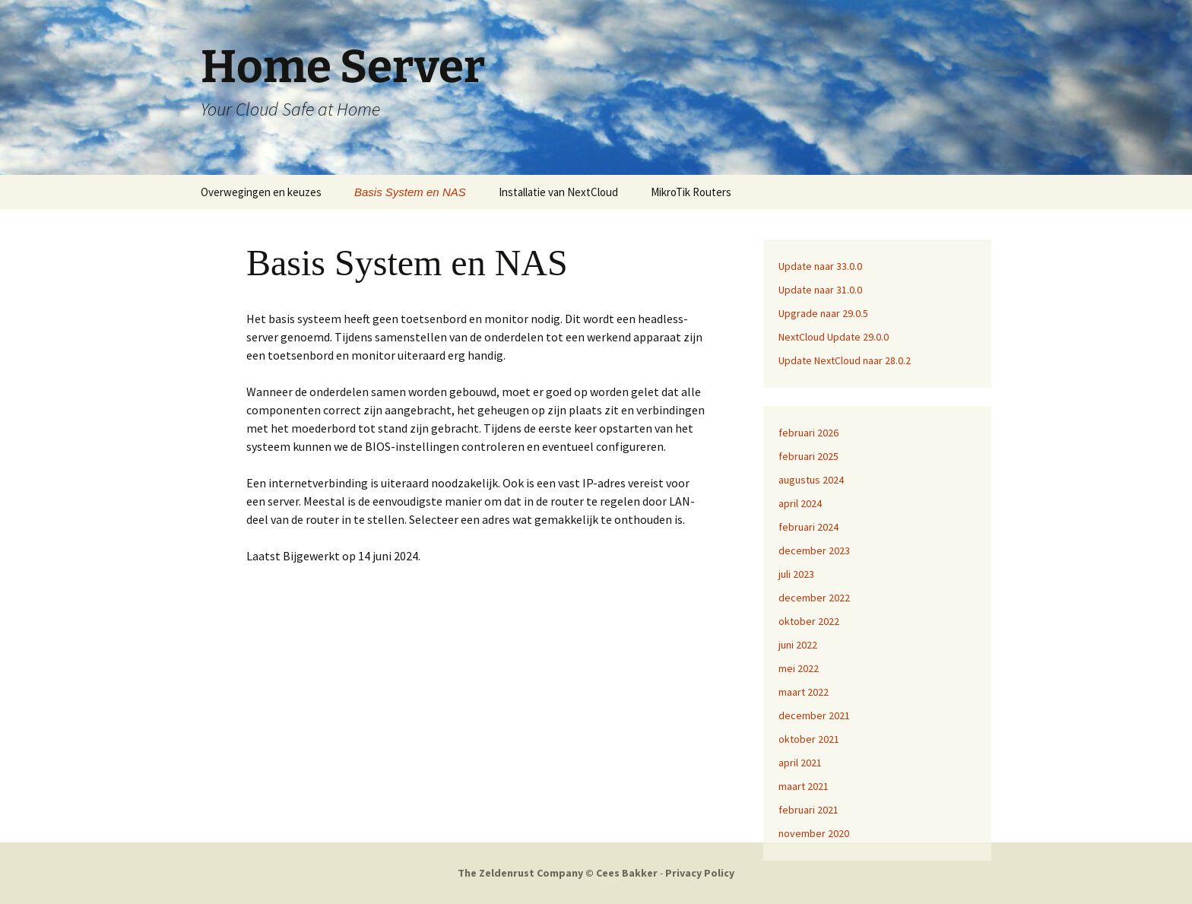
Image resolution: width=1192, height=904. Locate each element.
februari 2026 (808, 432)
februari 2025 (808, 456)
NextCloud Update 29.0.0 (833, 337)
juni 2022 (797, 645)
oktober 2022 (808, 621)
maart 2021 (803, 786)
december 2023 (814, 550)
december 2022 (814, 597)
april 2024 (800, 503)
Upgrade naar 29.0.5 (823, 313)
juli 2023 (796, 574)
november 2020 (813, 833)
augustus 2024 (811, 480)
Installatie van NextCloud (558, 192)
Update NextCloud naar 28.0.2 (844, 360)
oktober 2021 (808, 739)
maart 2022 (803, 692)
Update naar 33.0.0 (820, 266)
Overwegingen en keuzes (261, 192)
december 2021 (814, 715)
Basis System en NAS (410, 192)
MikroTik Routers (691, 192)
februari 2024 (808, 527)
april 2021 (800, 762)
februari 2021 (808, 810)
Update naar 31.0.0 (820, 290)
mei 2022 (798, 668)
